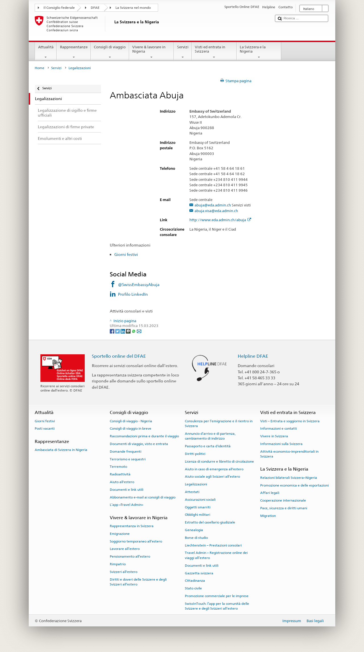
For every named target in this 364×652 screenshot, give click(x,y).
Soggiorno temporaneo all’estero (136, 541)
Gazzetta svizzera (199, 573)
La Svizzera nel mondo (133, 8)
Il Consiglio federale (59, 8)
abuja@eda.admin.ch (213, 205)
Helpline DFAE (253, 356)
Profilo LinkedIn (133, 294)
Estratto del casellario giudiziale (210, 522)
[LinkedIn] (123, 331)
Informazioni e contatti (278, 428)
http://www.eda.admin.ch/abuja (220, 220)
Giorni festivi (126, 254)
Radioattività (120, 474)
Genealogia (194, 530)
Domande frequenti (125, 452)
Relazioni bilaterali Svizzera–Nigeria (288, 478)
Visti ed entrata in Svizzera (214, 52)
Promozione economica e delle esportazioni (294, 485)
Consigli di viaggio (110, 52)
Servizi (182, 52)
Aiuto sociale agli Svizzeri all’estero (212, 477)
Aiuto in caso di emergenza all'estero (214, 469)
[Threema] (128, 331)
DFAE (95, 8)
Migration (268, 516)
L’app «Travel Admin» (126, 505)
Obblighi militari (197, 515)
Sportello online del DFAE (119, 356)
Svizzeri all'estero (123, 572)
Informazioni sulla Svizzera (281, 444)
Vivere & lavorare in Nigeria (151, 52)
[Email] (139, 331)
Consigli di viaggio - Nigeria (131, 421)
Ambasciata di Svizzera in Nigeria (61, 450)
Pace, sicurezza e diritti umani (283, 508)
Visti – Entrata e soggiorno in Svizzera (290, 421)
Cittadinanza (195, 581)
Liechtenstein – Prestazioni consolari (213, 545)
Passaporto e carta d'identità (208, 446)
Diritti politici (195, 454)
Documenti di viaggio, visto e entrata (139, 444)
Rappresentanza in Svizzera (132, 526)
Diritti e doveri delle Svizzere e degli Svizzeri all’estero (138, 582)
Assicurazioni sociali (200, 500)
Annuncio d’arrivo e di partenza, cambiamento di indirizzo (210, 436)
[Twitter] (118, 331)
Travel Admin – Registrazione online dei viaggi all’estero (216, 555)
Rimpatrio (118, 564)
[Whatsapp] (134, 331)
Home (39, 68)
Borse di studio (196, 538)
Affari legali (269, 493)
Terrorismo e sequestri (128, 459)
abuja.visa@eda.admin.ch (216, 211)
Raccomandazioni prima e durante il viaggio (144, 436)
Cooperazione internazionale (283, 500)
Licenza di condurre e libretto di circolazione (219, 461)
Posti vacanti (45, 428)
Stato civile (193, 588)
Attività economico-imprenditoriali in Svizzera (289, 454)
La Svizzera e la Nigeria (259, 52)
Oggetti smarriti (197, 507)
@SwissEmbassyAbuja (139, 284)
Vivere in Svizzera (274, 436)
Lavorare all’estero (125, 549)
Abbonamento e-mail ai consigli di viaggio (142, 497)
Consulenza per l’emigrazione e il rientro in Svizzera (219, 423)
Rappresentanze (73, 52)
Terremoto (118, 467)
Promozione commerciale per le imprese (217, 596)
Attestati (192, 492)
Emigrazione (120, 534)
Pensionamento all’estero (130, 556)
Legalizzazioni (196, 484)
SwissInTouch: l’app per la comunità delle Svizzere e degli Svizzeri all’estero (217, 606)
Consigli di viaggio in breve (130, 428)
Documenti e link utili (126, 490)
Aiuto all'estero (122, 482)
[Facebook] (112, 331)
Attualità (46, 52)
